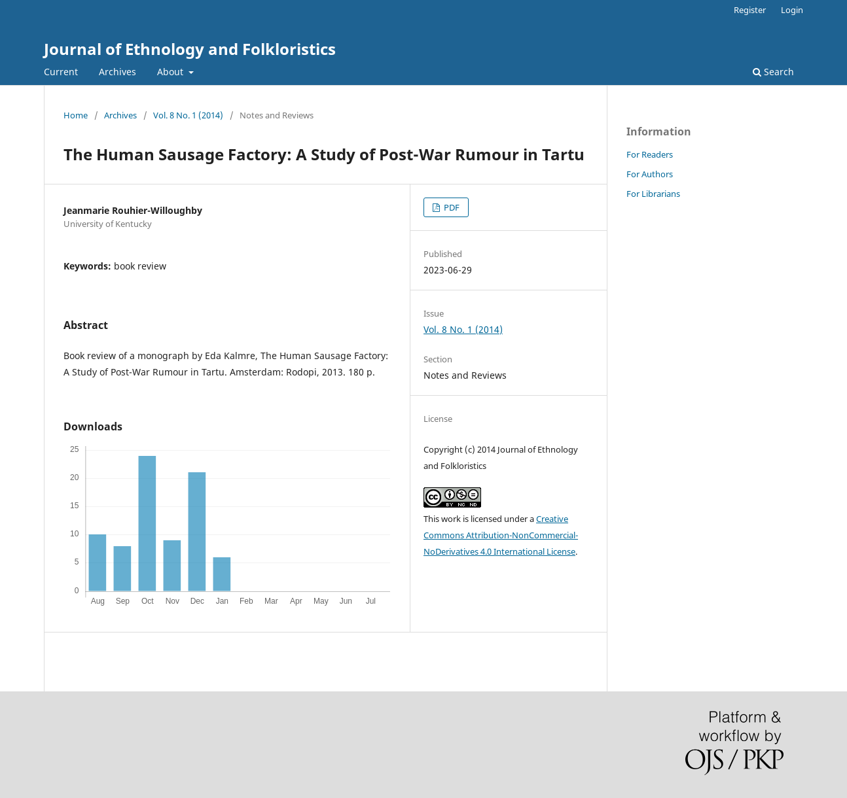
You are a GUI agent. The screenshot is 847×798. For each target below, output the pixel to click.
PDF (451, 207)
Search (773, 71)
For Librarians (653, 194)
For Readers (649, 154)
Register (750, 10)
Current (61, 71)
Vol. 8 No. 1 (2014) (188, 115)
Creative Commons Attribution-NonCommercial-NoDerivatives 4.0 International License (501, 535)
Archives (117, 71)
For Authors (649, 174)
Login (792, 10)
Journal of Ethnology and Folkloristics (190, 49)
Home (75, 115)
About (171, 71)
